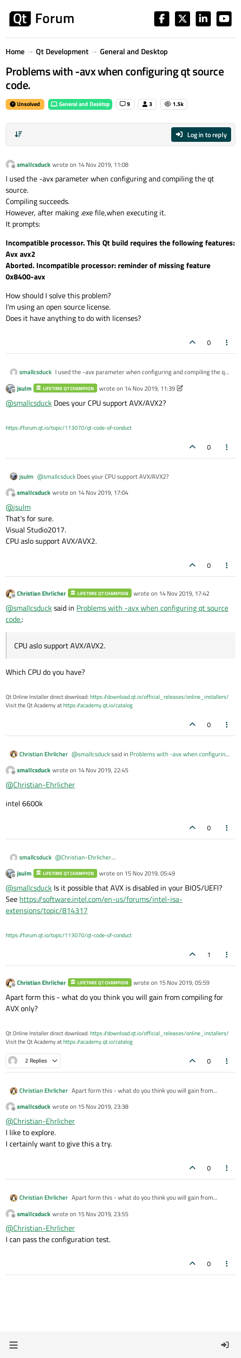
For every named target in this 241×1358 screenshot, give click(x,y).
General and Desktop (80, 103)
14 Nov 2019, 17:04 (103, 492)
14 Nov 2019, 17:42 (184, 593)
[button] (13, 1344)
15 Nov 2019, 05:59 (184, 982)
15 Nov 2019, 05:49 (150, 873)
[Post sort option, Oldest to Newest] (18, 134)
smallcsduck (33, 164)
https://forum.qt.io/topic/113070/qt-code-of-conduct (69, 427)
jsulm (24, 388)
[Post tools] (227, 342)
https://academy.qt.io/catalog (98, 705)
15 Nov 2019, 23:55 (103, 1214)
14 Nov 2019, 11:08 (103, 164)
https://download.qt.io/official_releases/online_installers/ (159, 696)
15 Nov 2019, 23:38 (103, 1106)
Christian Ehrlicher (41, 593)
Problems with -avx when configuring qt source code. (150, 758)
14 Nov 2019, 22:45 (103, 770)
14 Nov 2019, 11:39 (150, 388)
